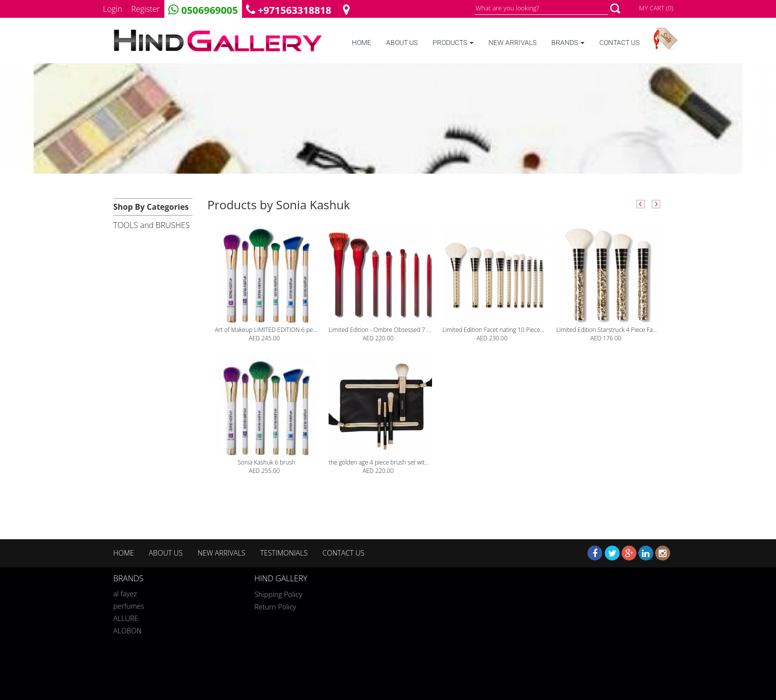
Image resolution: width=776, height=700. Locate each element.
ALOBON (127, 629)
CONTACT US (619, 43)
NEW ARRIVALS (512, 43)
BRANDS (567, 43)
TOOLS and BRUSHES (151, 225)
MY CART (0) (656, 7)
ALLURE (125, 617)
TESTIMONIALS (284, 553)
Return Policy (275, 606)
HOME (361, 43)
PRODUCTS (453, 43)
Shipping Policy (278, 594)
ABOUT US (402, 43)
